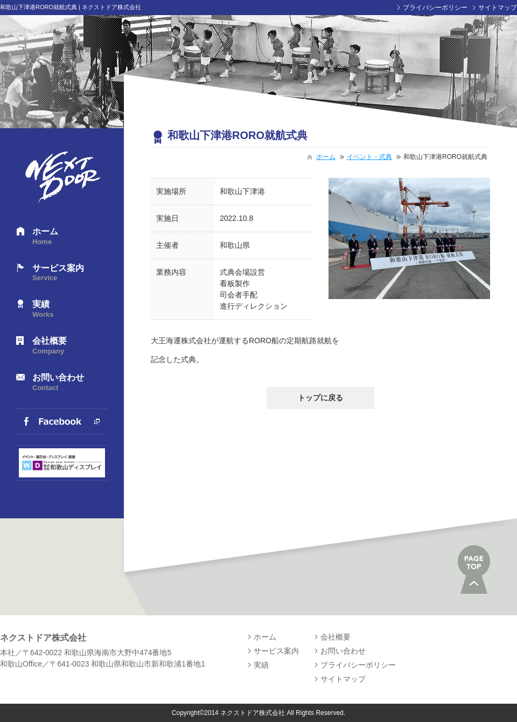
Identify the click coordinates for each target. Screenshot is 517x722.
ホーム (70, 237)
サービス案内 (70, 273)
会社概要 (70, 346)
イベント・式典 (369, 157)
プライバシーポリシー (435, 7)
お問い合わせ (70, 383)
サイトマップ (497, 7)
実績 (70, 310)
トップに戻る (320, 397)
